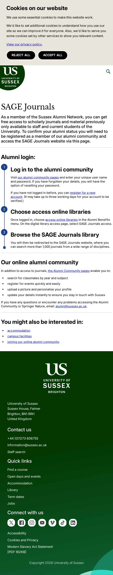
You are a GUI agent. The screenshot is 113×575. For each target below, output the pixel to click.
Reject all (21, 55)
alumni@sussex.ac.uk (71, 306)
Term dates (15, 497)
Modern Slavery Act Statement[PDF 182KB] (30, 549)
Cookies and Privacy (22, 540)
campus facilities (19, 336)
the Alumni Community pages (69, 271)
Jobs (11, 503)
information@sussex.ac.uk (27, 445)
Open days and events (24, 476)
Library (12, 490)
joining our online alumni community (33, 342)
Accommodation (19, 483)
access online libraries (61, 220)
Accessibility (16, 533)
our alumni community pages (38, 177)
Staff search (16, 452)
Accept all (52, 55)
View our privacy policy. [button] (24, 44)
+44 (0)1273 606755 (22, 438)
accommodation (18, 330)
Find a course (17, 470)
